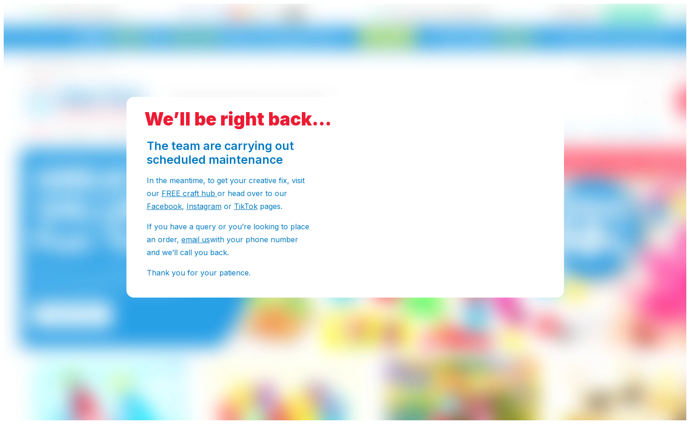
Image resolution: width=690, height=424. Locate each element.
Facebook (164, 206)
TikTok (246, 206)
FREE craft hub (189, 193)
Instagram (204, 206)
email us (195, 239)
